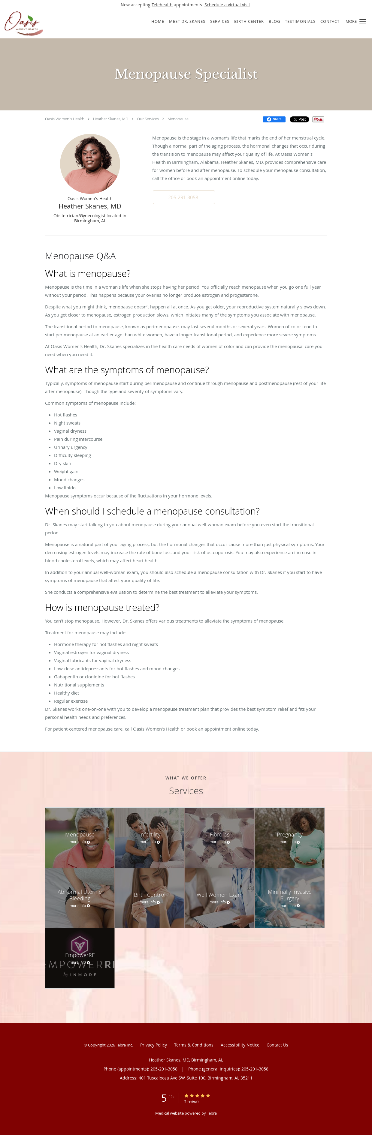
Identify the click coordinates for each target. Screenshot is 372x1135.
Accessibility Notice (240, 1045)
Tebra (212, 1113)
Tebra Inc (124, 1045)
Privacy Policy (153, 1045)
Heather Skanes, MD (110, 119)
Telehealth (162, 5)
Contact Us (277, 1045)
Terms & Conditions (193, 1045)
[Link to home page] (60, 23)
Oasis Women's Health (64, 119)
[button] (362, 21)
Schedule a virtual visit (227, 5)
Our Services (148, 119)
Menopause (178, 119)
